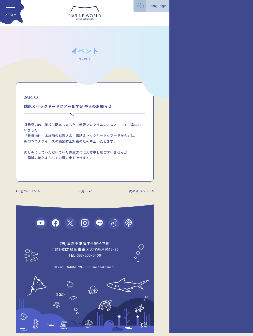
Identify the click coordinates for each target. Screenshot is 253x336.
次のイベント (139, 191)
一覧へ (83, 191)
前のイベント (30, 191)
